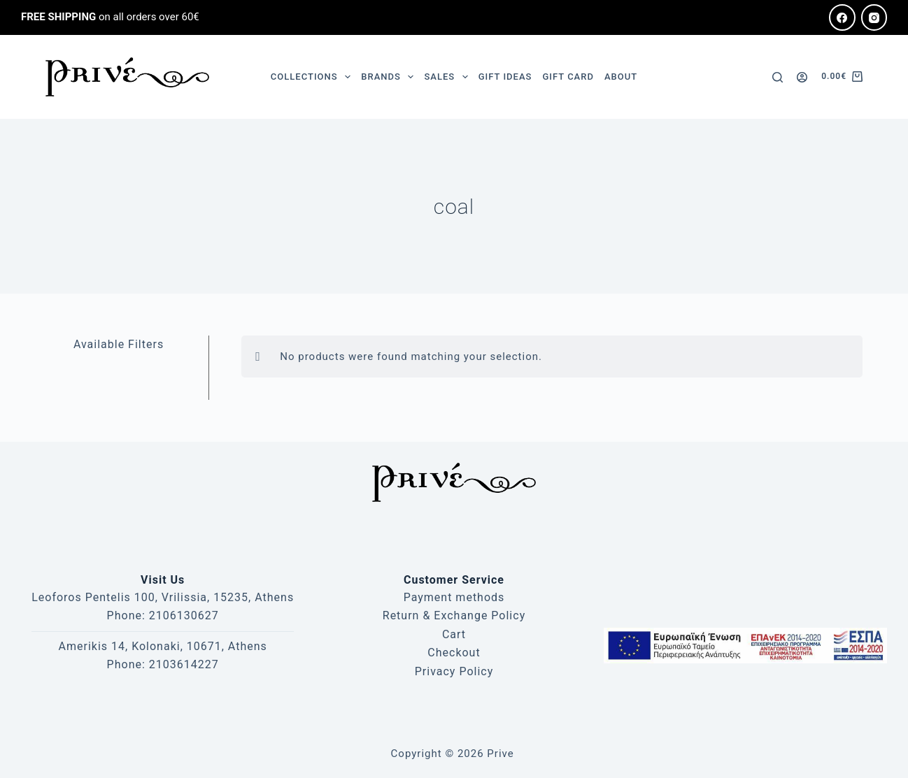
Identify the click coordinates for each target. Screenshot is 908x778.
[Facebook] (842, 17)
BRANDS (390, 77)
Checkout (453, 652)
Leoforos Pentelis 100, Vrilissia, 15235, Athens (162, 597)
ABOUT (620, 76)
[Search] (777, 77)
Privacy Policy (454, 671)
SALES (448, 77)
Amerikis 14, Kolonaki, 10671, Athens (163, 646)
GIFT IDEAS (505, 76)
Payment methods (454, 597)
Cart (454, 634)
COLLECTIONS (313, 77)
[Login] (802, 77)
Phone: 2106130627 (163, 615)
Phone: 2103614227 (163, 664)
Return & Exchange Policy (454, 615)
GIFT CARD (567, 76)
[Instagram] (874, 17)
